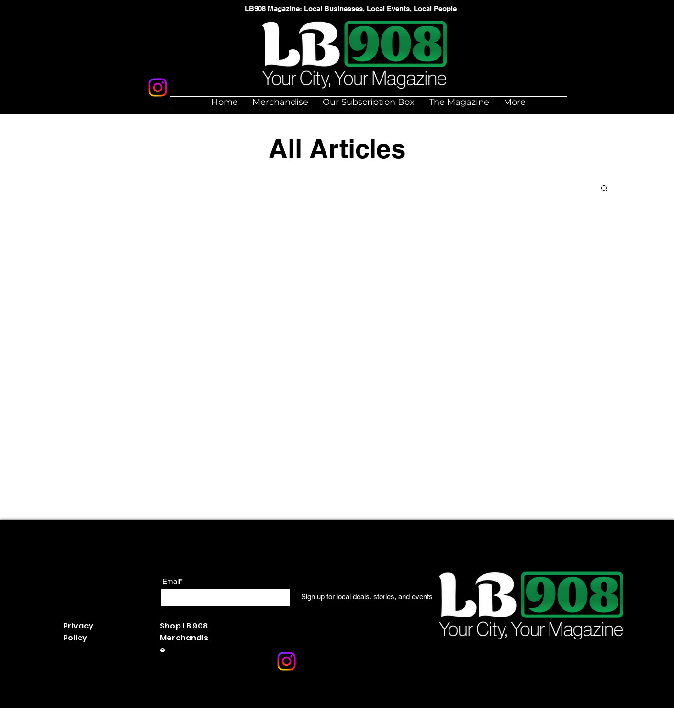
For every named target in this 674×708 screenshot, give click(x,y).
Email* (172, 581)
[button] (604, 189)
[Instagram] (158, 87)
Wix (249, 703)
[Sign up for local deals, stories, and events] (367, 596)
